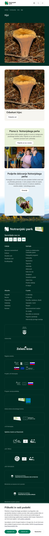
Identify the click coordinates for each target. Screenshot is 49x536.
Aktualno (7, 290)
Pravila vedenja (30, 283)
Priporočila (8, 300)
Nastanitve (29, 261)
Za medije (29, 311)
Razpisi (28, 306)
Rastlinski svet (9, 259)
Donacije (24, 190)
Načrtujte (28, 246)
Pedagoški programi (32, 255)
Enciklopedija (13, 10)
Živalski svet (8, 256)
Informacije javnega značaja (34, 319)
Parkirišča (8, 306)
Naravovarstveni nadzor (33, 308)
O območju (29, 295)
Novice (7, 297)
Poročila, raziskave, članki (33, 300)
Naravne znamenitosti (11, 250)
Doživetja (28, 266)
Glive (18, 10)
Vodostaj (7, 303)
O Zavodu (29, 297)
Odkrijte (6, 10)
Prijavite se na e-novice (24, 143)
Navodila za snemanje (32, 314)
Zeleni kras (29, 280)
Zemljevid (29, 274)
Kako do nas (29, 272)
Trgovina (28, 263)
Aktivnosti (29, 269)
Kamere (7, 308)
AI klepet (28, 285)
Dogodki (7, 295)
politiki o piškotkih (25, 519)
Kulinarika (29, 258)
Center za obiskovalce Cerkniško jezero (32, 251)
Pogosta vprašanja (31, 317)
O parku (28, 290)
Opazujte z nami (31, 303)
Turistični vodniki (31, 277)
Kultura (7, 253)
